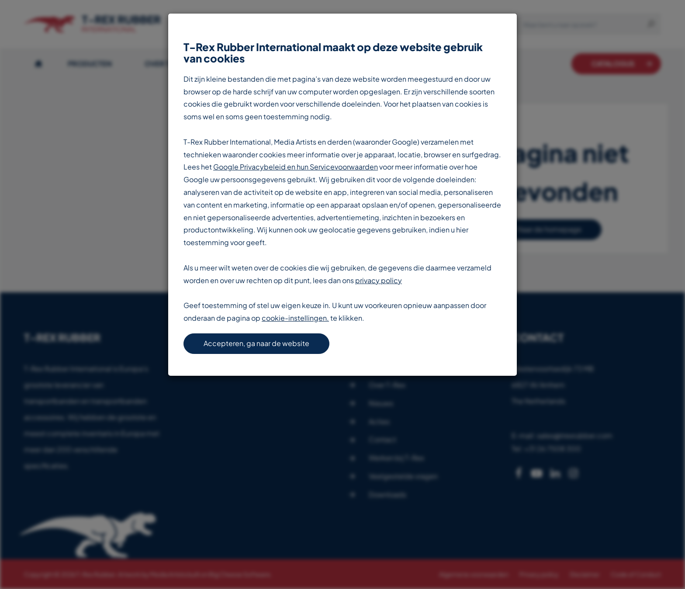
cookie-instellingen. (295, 317)
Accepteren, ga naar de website (256, 343)
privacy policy (378, 280)
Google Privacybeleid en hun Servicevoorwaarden (295, 166)
